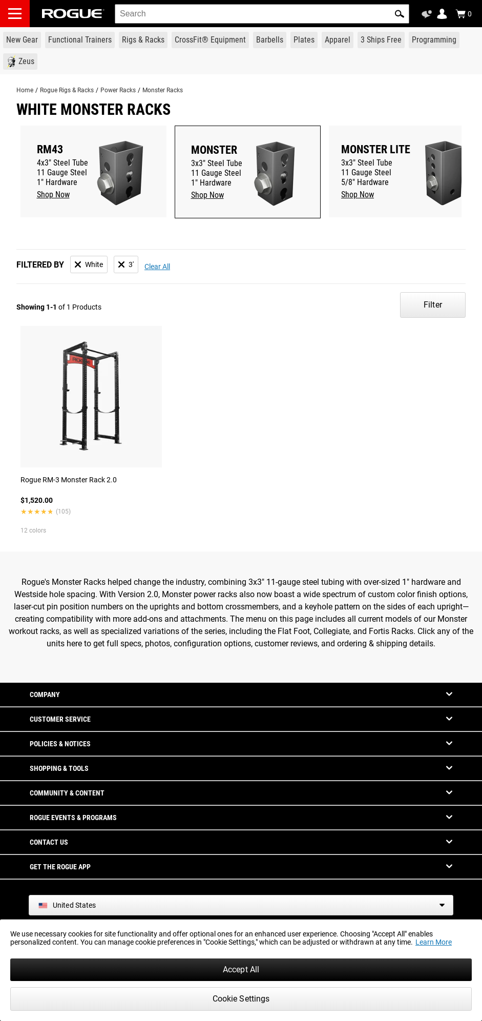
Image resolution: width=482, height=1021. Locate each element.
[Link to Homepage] (73, 14)
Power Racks (118, 90)
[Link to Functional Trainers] (80, 40)
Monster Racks (162, 90)
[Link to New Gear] (22, 40)
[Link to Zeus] (20, 61)
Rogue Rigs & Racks (67, 90)
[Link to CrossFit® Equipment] (210, 40)
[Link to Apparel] (337, 40)
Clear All (157, 266)
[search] (262, 14)
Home (24, 90)
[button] (399, 14)
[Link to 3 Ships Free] (381, 40)
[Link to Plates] (304, 40)
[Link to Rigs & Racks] (143, 40)
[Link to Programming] (434, 40)
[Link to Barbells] (269, 40)
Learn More (433, 942)
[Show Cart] (463, 14)
